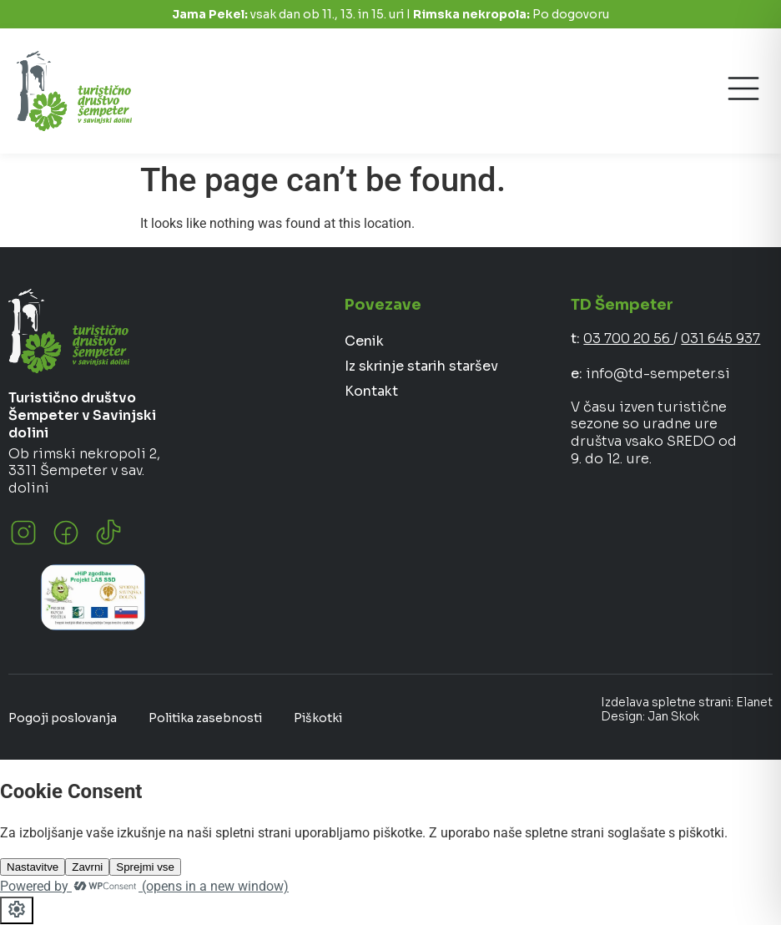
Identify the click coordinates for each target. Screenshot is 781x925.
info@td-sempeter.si (658, 373)
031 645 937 (720, 338)
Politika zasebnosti (205, 717)
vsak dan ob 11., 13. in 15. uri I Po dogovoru (390, 14)
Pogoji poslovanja (62, 717)
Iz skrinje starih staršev (421, 366)
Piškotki (318, 717)
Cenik (364, 341)
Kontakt (371, 391)
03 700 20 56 (628, 338)
